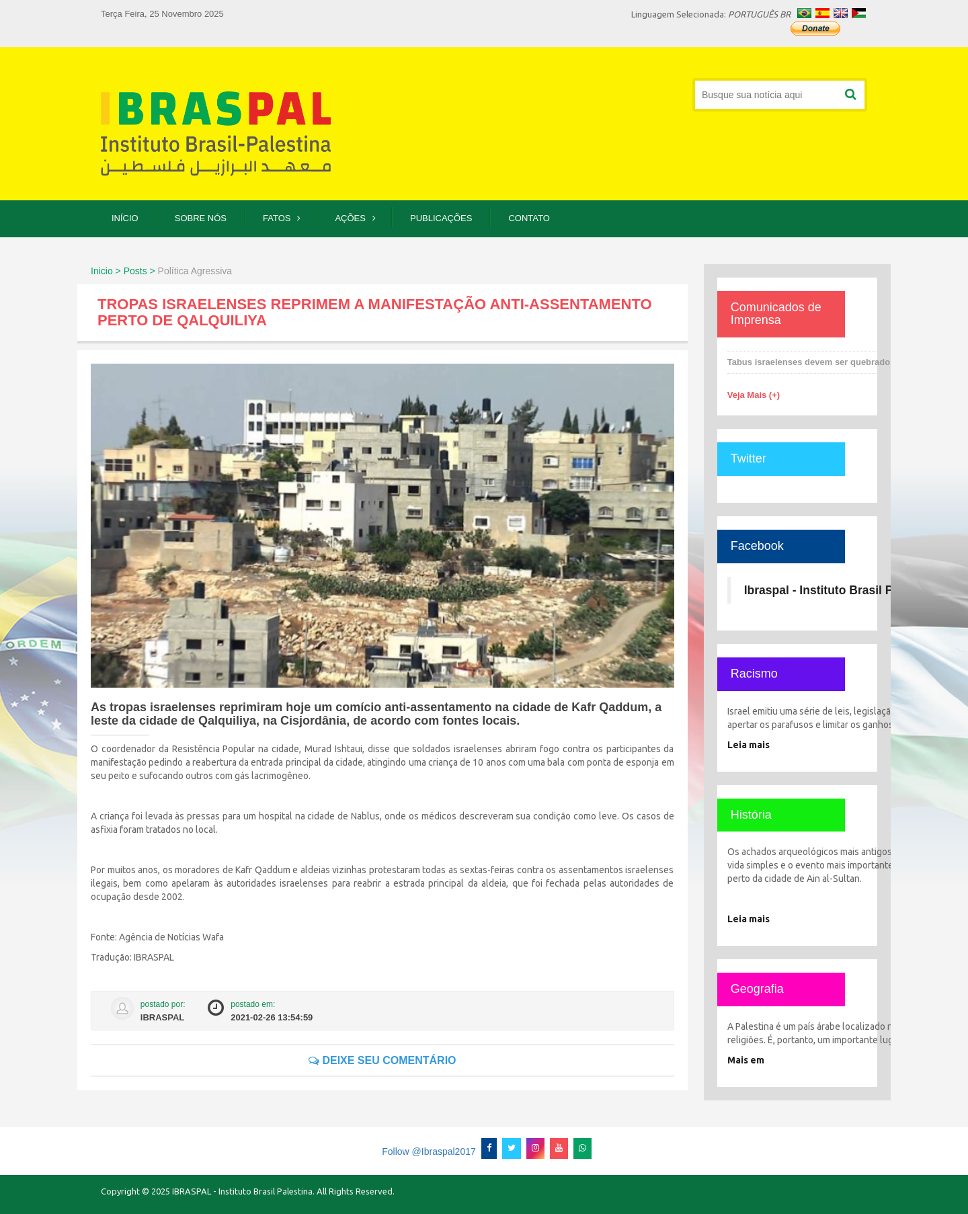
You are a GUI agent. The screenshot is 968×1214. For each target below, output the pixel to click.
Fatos (276, 218)
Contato (528, 218)
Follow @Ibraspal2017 (429, 1151)
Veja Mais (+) (753, 395)
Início (125, 218)
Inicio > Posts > (123, 271)
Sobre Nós (201, 218)
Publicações (441, 218)
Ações (350, 218)
